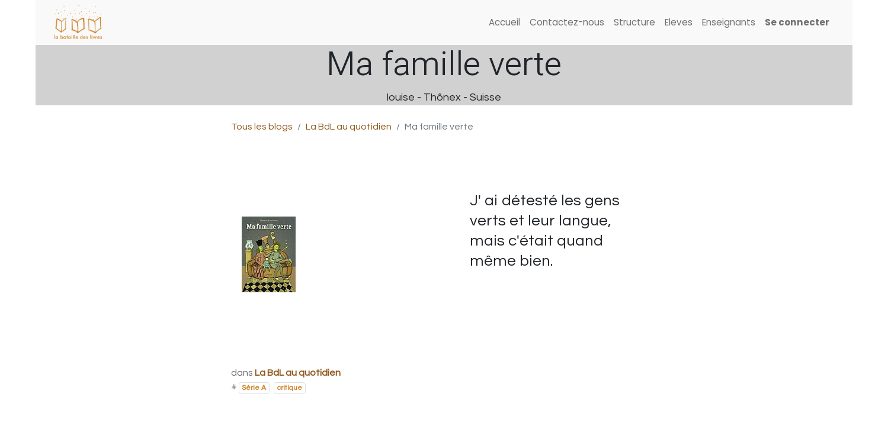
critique (289, 388)
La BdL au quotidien (349, 126)
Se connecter (797, 22)
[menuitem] (504, 22)
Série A (254, 388)
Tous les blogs (262, 126)
